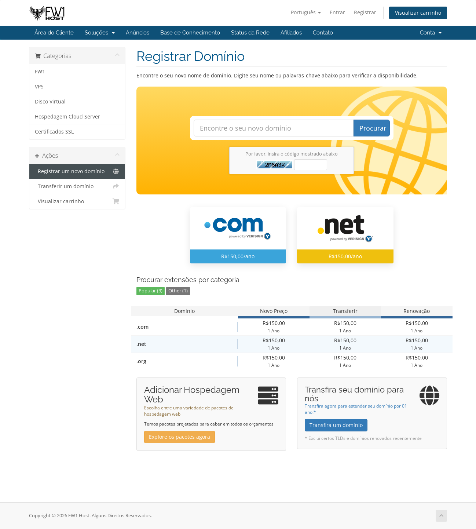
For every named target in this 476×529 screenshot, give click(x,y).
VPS (39, 86)
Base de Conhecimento (190, 32)
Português (306, 12)
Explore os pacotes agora (179, 436)
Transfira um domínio (336, 425)
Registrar (365, 12)
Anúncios (137, 32)
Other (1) (178, 291)
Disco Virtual (50, 101)
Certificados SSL (54, 131)
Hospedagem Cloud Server (67, 116)
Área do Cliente (54, 32)
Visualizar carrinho (418, 12)
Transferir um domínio (77, 186)
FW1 (40, 71)
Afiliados (291, 32)
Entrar (337, 12)
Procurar (372, 128)
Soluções (100, 32)
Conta (431, 32)
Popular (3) (150, 291)
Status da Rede (250, 32)
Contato (323, 32)
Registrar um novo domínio (77, 171)
